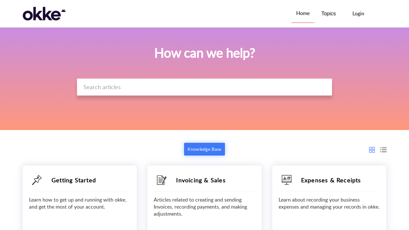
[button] (379, 13)
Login (358, 13)
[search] (204, 87)
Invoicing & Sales (200, 180)
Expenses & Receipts (331, 180)
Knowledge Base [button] (204, 149)
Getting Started (73, 180)
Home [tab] (303, 13)
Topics (328, 13)
